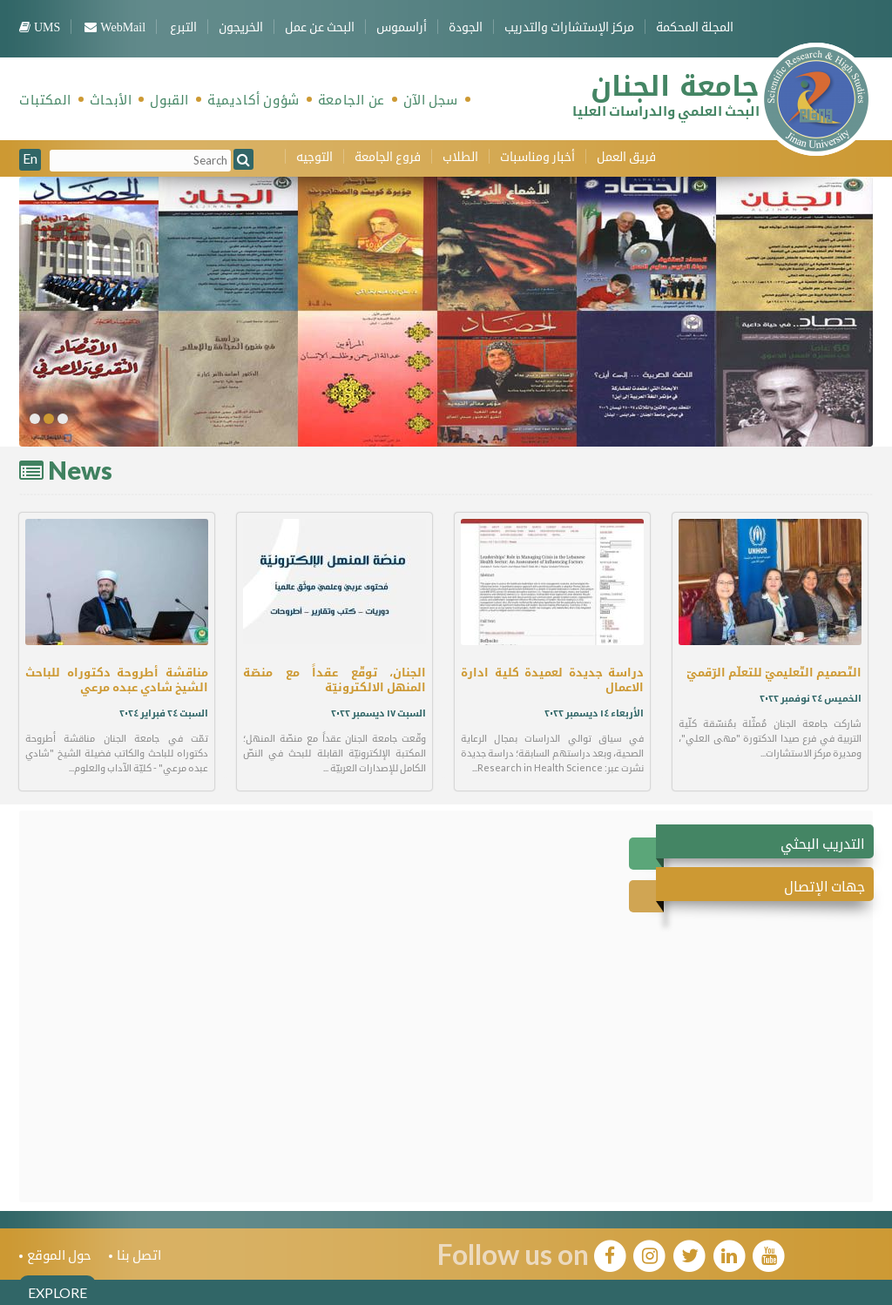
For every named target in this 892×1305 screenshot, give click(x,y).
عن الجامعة (351, 98)
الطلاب (460, 156)
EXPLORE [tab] (57, 1292)
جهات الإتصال (824, 886)
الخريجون (241, 26)
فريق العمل (626, 156)
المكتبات (45, 98)
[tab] (754, 841)
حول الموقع (59, 1254)
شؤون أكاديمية (253, 98)
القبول (169, 98)
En (30, 158)
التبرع (183, 26)
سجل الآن (430, 98)
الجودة (466, 26)
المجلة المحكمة (694, 26)
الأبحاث (111, 98)
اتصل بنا (139, 1254)
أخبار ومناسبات (537, 156)
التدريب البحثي (822, 843)
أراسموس (401, 26)
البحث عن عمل (320, 26)
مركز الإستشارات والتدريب (569, 26)
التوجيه (314, 156)
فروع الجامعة (388, 156)
